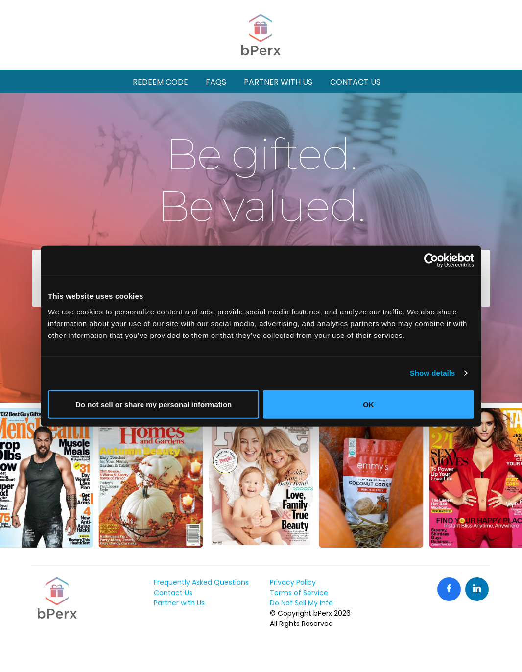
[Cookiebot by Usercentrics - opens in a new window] (431, 260)
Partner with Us (179, 603)
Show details (432, 373)
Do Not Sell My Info (301, 603)
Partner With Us (278, 82)
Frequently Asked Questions (201, 582)
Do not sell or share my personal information (153, 404)
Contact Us (355, 82)
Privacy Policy (293, 582)
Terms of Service (299, 593)
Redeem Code (160, 82)
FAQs (216, 82)
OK (368, 404)
